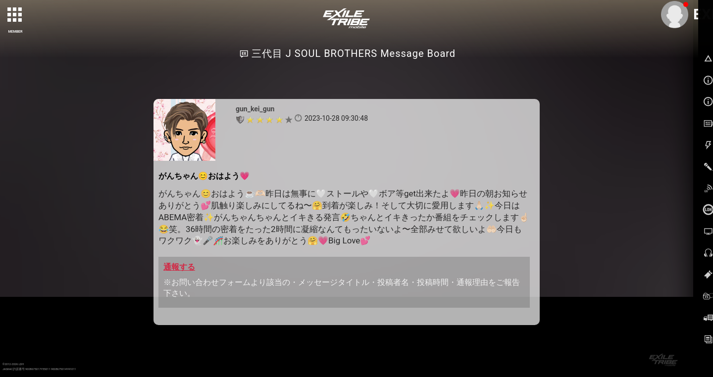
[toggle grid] (15, 15)
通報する (179, 267)
